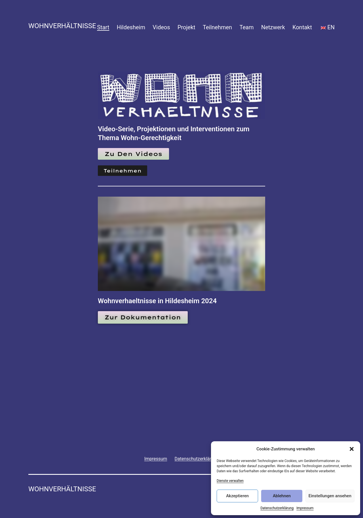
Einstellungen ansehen (330, 495)
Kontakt (302, 27)
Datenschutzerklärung (277, 508)
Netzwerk (273, 27)
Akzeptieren (237, 495)
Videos (161, 27)
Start (103, 27)
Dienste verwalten (230, 481)
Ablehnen (282, 495)
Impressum (304, 508)
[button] (351, 449)
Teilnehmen (217, 27)
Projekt (186, 27)
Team (247, 27)
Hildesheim (131, 27)
